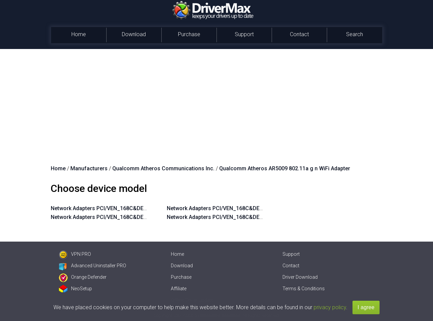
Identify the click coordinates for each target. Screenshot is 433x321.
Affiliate (178, 288)
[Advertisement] (216, 99)
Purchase (189, 34)
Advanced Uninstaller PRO (92, 265)
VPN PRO (75, 254)
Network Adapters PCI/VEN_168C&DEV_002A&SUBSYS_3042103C (133, 208)
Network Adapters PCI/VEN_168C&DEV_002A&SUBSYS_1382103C (249, 208)
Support (244, 34)
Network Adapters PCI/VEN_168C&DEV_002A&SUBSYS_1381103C (249, 217)
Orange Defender (83, 277)
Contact (299, 34)
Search (354, 34)
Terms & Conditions (303, 288)
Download (134, 34)
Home (78, 34)
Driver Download (300, 277)
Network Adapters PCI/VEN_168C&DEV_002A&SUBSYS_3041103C (133, 217)
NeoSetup (75, 288)
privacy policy (330, 307)
